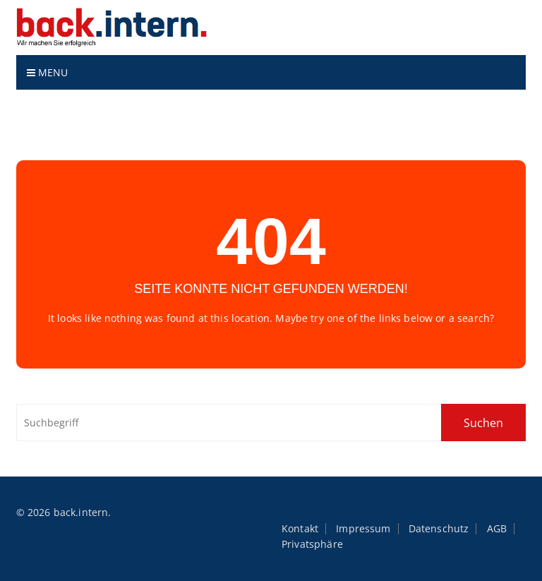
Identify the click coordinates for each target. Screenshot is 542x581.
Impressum (363, 528)
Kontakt (300, 528)
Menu (47, 72)
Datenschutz (439, 528)
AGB (497, 528)
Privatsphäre (312, 544)
